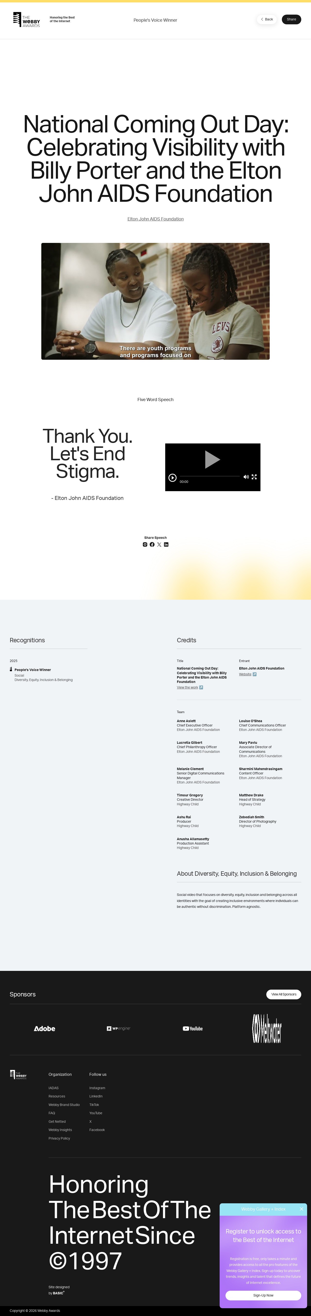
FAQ (52, 1113)
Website (245, 674)
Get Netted (57, 1121)
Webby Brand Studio (64, 1105)
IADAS (54, 1088)
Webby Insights (60, 1130)
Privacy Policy (59, 1138)
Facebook (97, 1130)
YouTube (95, 1113)
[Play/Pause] (172, 478)
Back (266, 19)
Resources (57, 1096)
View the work (187, 687)
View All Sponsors (283, 994)
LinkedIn (96, 1096)
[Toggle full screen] (254, 477)
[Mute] (246, 477)
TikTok (94, 1105)
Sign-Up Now (263, 1295)
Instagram (97, 1088)
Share (291, 19)
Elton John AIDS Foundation (156, 219)
